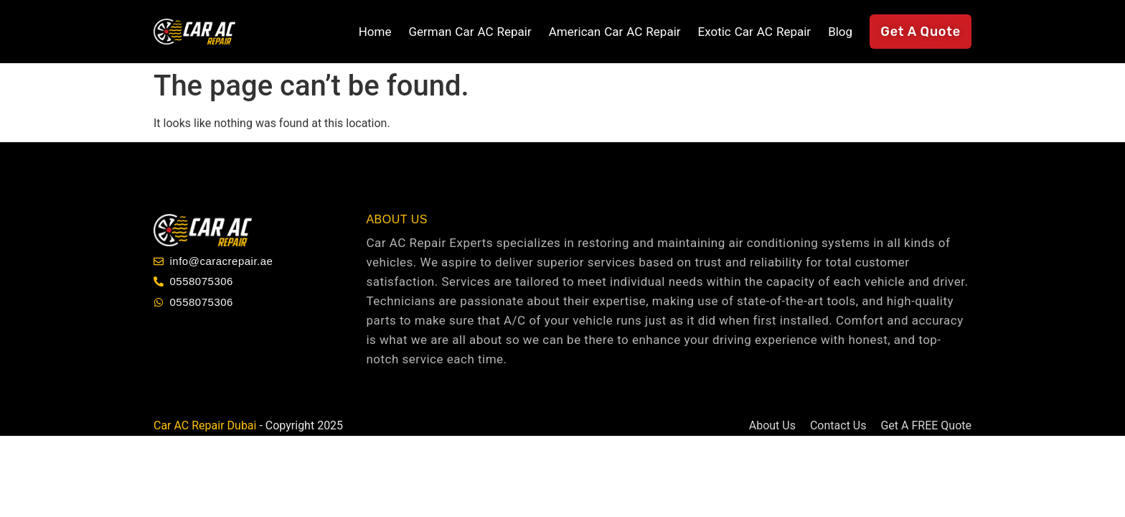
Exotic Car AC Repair (754, 31)
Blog (840, 31)
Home (375, 31)
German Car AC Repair (469, 31)
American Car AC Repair (615, 31)
